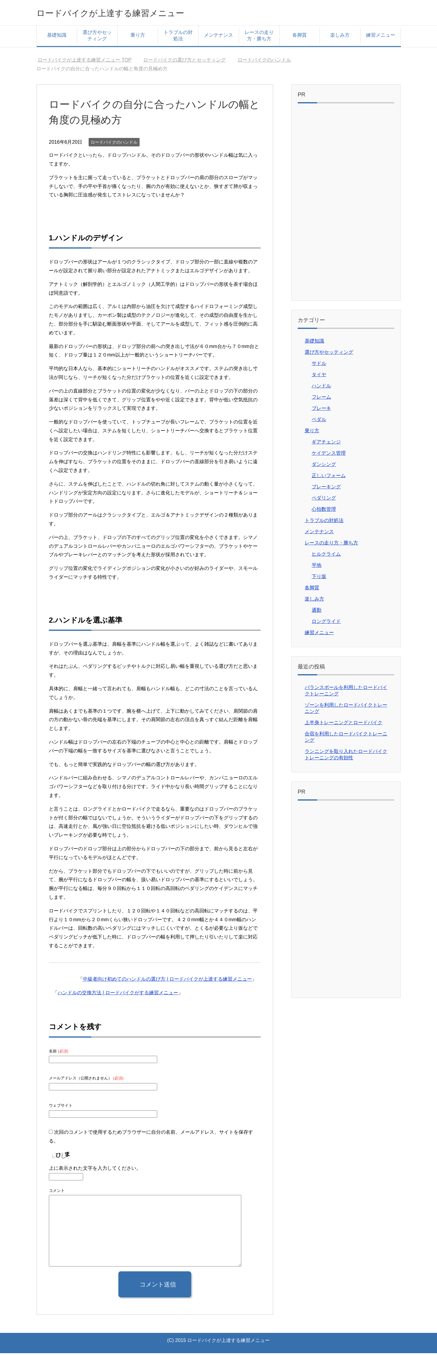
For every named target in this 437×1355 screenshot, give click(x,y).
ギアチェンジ (326, 443)
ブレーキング (326, 488)
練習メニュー (380, 36)
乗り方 (137, 36)
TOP (84, 61)
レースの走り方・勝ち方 (259, 37)
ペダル (319, 421)
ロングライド (326, 623)
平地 (316, 567)
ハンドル (321, 387)
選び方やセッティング (97, 37)
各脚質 (299, 36)
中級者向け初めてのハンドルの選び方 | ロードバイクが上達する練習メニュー (167, 980)
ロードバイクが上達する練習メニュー (130, 13)
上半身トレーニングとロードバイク (343, 724)
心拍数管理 (324, 511)
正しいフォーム (329, 477)
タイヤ (319, 376)
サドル (319, 365)
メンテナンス (218, 36)
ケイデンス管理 (329, 454)
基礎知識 (56, 36)
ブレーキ (321, 410)
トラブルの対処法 (178, 37)
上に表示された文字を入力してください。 (95, 1170)
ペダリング (324, 499)
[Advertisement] (346, 205)
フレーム (321, 398)
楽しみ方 (340, 36)
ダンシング (324, 466)
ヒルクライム (326, 555)
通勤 (316, 611)
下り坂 (319, 578)
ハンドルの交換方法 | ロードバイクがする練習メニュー (118, 994)
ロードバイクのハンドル (114, 144)
